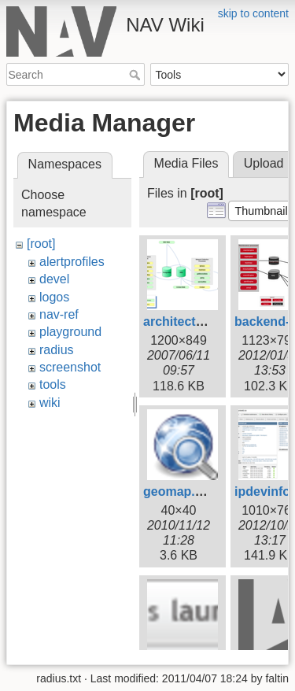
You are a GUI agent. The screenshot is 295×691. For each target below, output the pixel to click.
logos (54, 297)
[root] (41, 243)
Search (136, 74)
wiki (50, 402)
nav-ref (59, 314)
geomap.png (180, 491)
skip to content (253, 13)
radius (56, 350)
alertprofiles (72, 261)
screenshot (70, 367)
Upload (264, 163)
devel (54, 279)
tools (52, 384)
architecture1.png (196, 321)
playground (70, 331)
